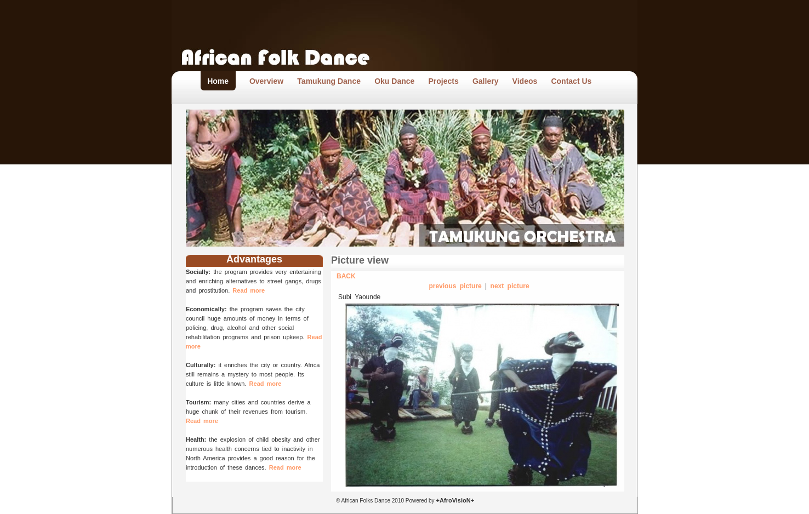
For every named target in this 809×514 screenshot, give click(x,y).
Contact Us (571, 81)
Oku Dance (394, 81)
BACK (346, 276)
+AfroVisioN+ (455, 500)
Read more (248, 290)
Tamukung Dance (329, 81)
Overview (266, 81)
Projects (444, 81)
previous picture (455, 286)
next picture (510, 286)
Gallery (485, 81)
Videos (525, 81)
